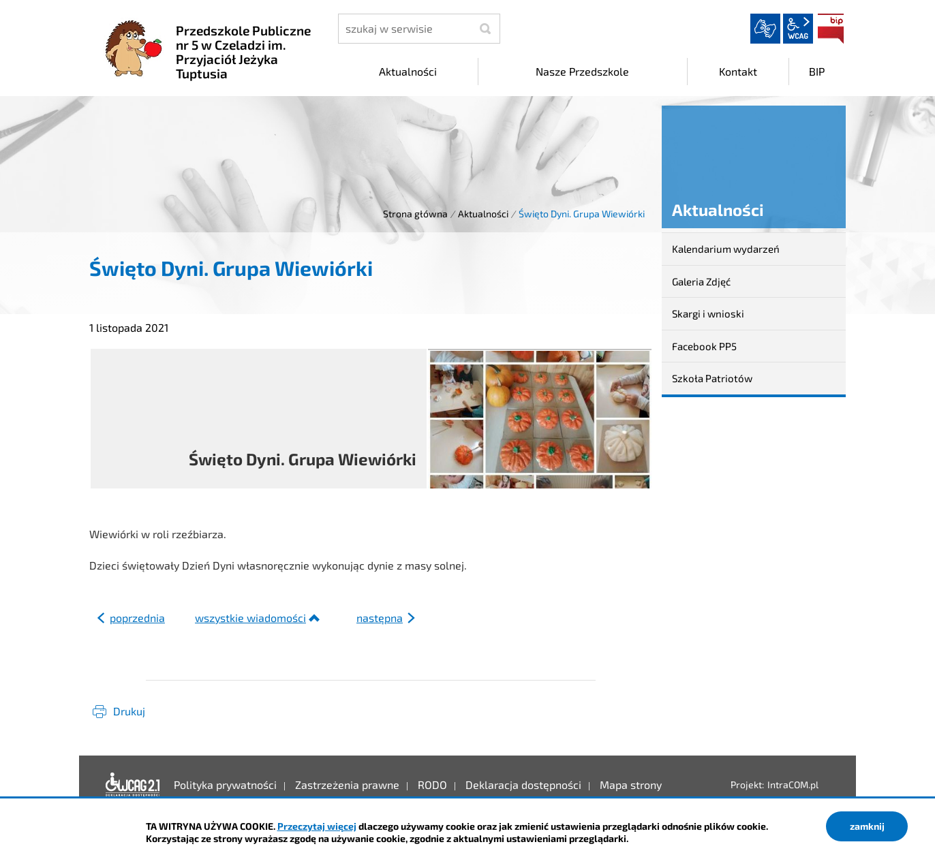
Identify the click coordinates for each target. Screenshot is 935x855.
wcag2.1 (798, 29)
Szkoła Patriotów (712, 378)
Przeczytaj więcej (316, 826)
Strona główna (415, 213)
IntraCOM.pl (792, 784)
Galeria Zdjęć (701, 281)
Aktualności (483, 213)
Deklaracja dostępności (133, 785)
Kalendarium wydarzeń (726, 249)
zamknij (867, 826)
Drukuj (129, 710)
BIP (831, 29)
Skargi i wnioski (708, 313)
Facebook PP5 (704, 346)
